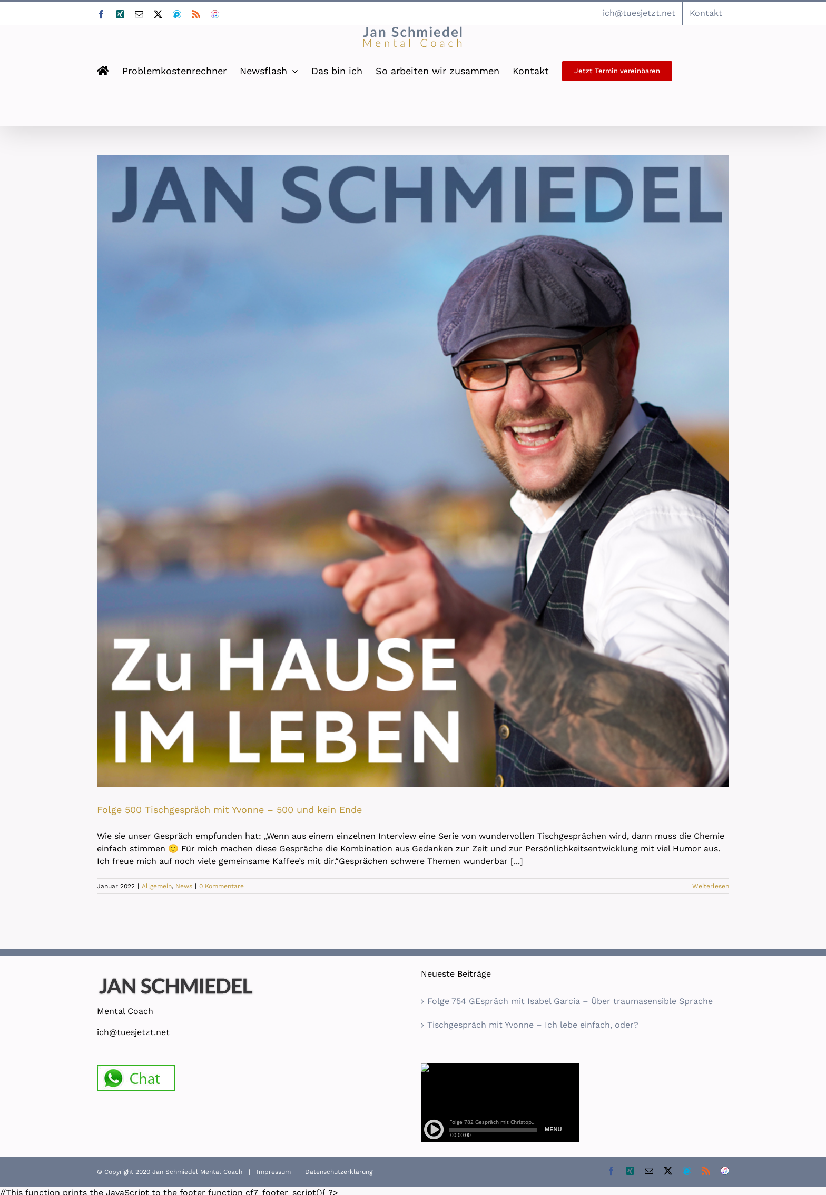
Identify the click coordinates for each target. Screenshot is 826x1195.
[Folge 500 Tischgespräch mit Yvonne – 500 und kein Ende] (413, 471)
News (183, 886)
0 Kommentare (221, 886)
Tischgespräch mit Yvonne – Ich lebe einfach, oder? (532, 1025)
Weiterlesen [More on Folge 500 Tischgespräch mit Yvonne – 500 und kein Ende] (710, 886)
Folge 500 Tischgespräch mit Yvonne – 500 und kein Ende (229, 809)
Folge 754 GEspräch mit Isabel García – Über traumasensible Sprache (570, 1001)
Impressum (274, 1172)
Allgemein (157, 886)
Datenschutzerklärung (338, 1172)
